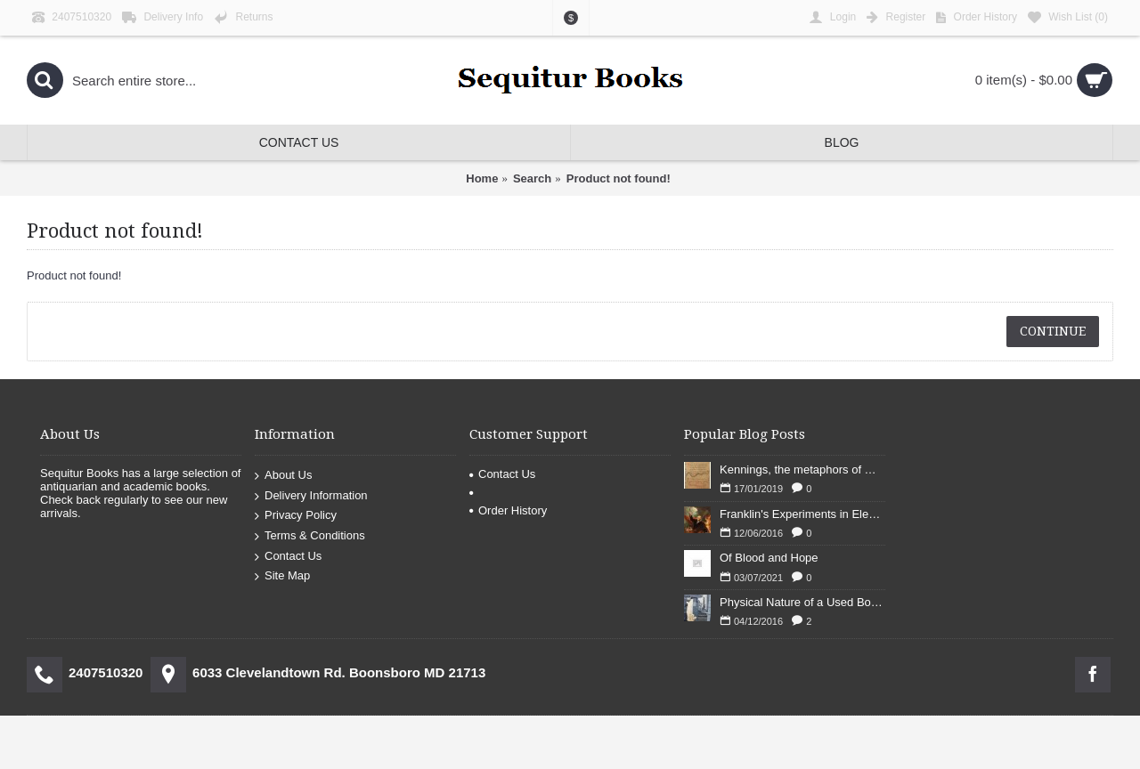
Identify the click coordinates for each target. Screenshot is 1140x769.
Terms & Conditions (310, 536)
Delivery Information (311, 496)
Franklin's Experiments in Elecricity (802, 514)
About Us (283, 475)
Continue (1053, 331)
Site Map (282, 576)
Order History (508, 510)
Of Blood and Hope (769, 557)
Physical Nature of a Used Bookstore (802, 602)
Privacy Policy (296, 515)
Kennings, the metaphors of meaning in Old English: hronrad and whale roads (802, 469)
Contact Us (288, 555)
